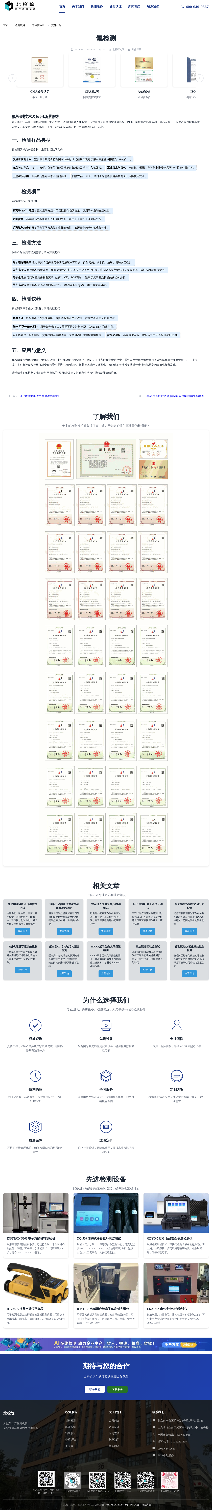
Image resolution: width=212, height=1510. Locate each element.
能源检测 (70, 1427)
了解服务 (117, 1389)
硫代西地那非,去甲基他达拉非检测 (39, 396)
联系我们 (153, 6)
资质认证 (115, 6)
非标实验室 (38, 25)
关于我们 (78, 6)
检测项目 (20, 25)
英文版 (69, 1445)
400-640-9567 (195, 7)
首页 (62, 6)
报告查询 (114, 1433)
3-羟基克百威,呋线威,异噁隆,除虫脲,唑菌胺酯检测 (174, 396)
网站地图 (134, 1504)
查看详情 (22, 931)
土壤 (15, 176)
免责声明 (146, 1504)
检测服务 (97, 6)
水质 (93, 210)
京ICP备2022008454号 (117, 1504)
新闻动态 (134, 6)
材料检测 (70, 1420)
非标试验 (70, 1439)
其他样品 (56, 25)
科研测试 (70, 1433)
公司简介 (114, 1420)
